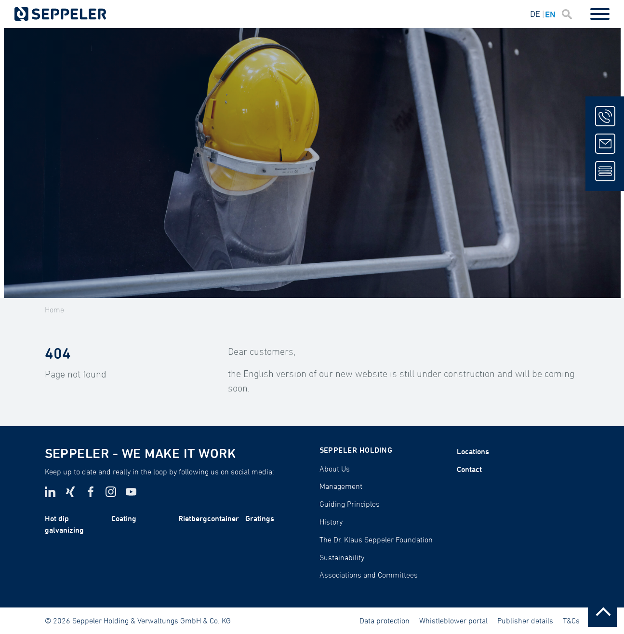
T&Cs (571, 620)
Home (54, 309)
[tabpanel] (312, 163)
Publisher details (525, 620)
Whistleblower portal (453, 620)
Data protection (384, 620)
